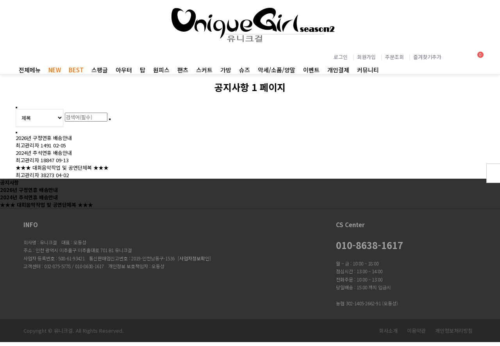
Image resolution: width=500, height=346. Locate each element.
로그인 (341, 57)
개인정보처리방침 (454, 330)
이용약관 (416, 330)
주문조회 (394, 57)
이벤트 (311, 70)
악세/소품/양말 (276, 70)
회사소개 (388, 330)
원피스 (161, 70)
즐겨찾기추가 (427, 57)
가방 (225, 70)
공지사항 (9, 182)
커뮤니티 (368, 70)
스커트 (204, 70)
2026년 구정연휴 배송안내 (44, 138)
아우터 (124, 70)
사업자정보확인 (194, 258)
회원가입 (366, 57)
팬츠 (182, 70)
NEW (54, 70)
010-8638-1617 (369, 245)
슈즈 (244, 70)
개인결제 (338, 70)
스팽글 (99, 70)
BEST (76, 70)
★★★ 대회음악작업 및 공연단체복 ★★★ (62, 167)
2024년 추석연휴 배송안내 (44, 152)
